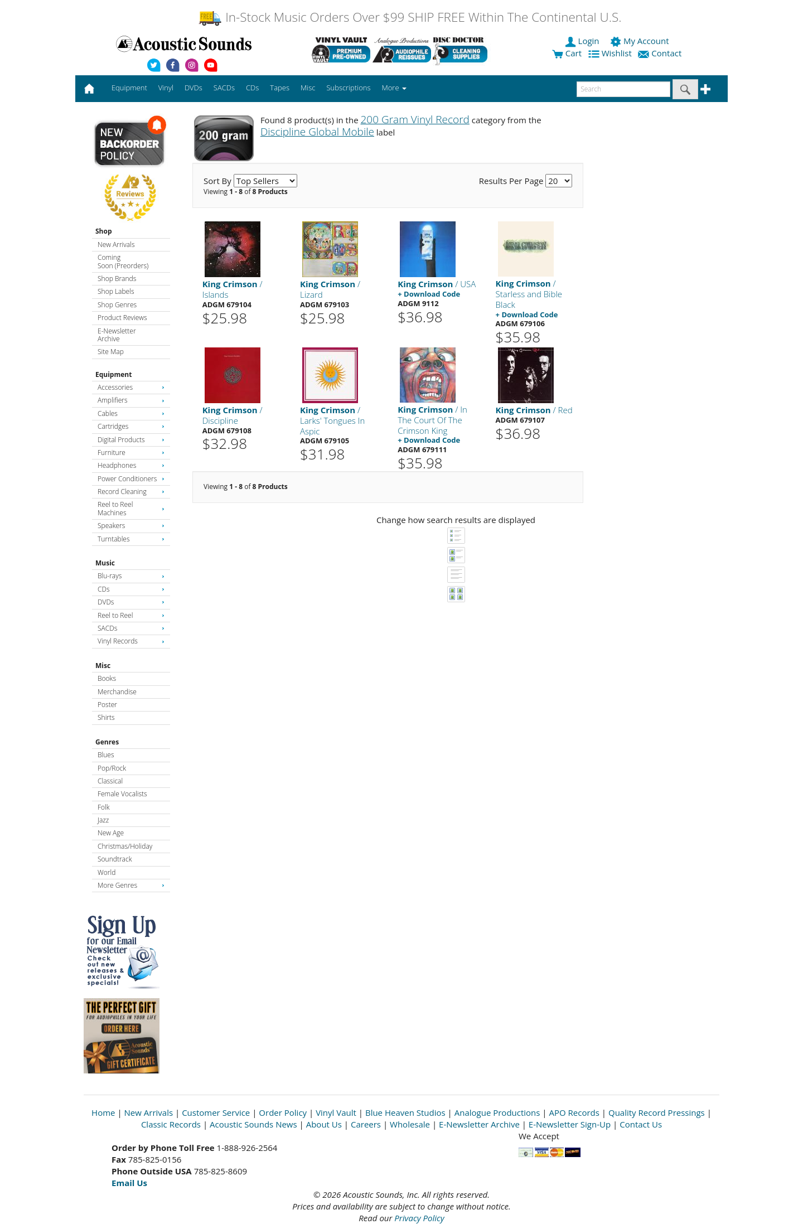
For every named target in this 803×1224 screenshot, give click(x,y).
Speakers (131, 525)
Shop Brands (117, 278)
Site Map (111, 351)
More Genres (131, 885)
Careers (366, 1124)
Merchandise (117, 691)
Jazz (103, 820)
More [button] (394, 88)
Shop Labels (116, 291)
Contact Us (641, 1124)
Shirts (106, 717)
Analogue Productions (497, 1112)
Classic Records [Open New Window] (171, 1124)
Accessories (131, 387)
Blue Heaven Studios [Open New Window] (405, 1112)
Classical (110, 781)
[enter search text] (623, 89)
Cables (131, 413)
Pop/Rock (112, 768)
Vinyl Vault (336, 1112)
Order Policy (283, 1112)
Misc (102, 665)
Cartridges (131, 426)
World (106, 872)
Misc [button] (308, 88)
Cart (567, 53)
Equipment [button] (129, 88)
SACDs (131, 628)
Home (103, 1112)
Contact (661, 53)
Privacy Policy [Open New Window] (419, 1217)
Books (107, 678)
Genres (107, 742)
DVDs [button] (193, 88)
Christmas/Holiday (125, 846)
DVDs (131, 602)
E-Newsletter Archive (117, 335)
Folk (104, 807)
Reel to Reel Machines (131, 508)
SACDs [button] (224, 88)
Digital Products (131, 439)
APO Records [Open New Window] (574, 1112)
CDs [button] (252, 88)
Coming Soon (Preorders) (123, 261)
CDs (131, 589)
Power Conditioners (131, 478)
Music (105, 563)
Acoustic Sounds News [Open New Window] (253, 1124)
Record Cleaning (131, 491)
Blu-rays (131, 575)
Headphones (131, 465)
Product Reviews (122, 317)
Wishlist (611, 53)
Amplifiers (131, 400)
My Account (640, 40)
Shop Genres (117, 304)
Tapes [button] (279, 88)
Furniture (131, 452)
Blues (106, 754)
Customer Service (216, 1112)
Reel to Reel (131, 615)
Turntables (131, 539)
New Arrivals (116, 244)
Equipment (113, 374)
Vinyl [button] (165, 88)
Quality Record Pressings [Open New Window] (656, 1112)
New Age (111, 833)
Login (583, 40)
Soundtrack (115, 859)
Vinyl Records (131, 641)
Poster (107, 704)
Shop (103, 231)
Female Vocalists (122, 794)
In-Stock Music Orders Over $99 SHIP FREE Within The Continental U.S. (409, 17)
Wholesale (410, 1124)
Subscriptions (348, 88)
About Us (324, 1124)
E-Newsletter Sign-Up (570, 1124)
